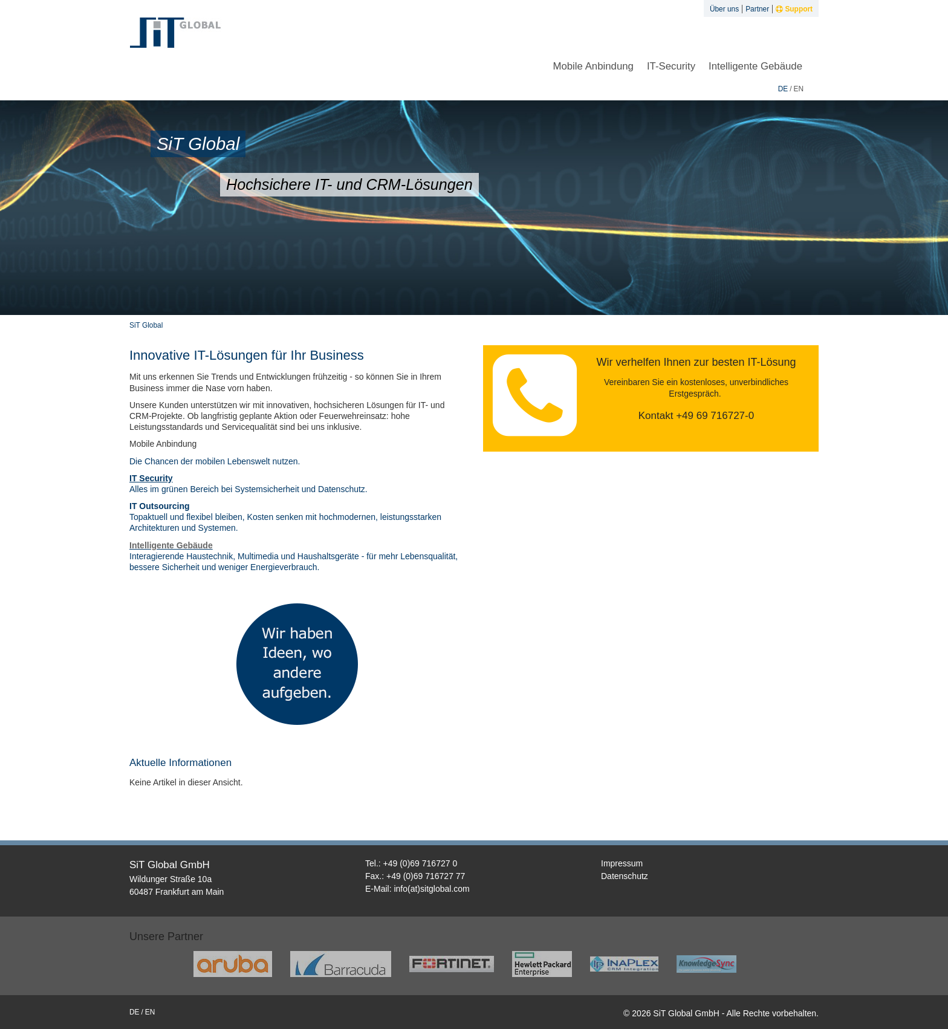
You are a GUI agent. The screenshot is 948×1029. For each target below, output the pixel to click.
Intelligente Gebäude (755, 66)
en (798, 89)
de (783, 89)
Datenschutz (624, 876)
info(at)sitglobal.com (431, 889)
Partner (757, 9)
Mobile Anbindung (593, 66)
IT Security (151, 478)
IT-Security (671, 66)
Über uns (724, 9)
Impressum (622, 863)
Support (794, 9)
